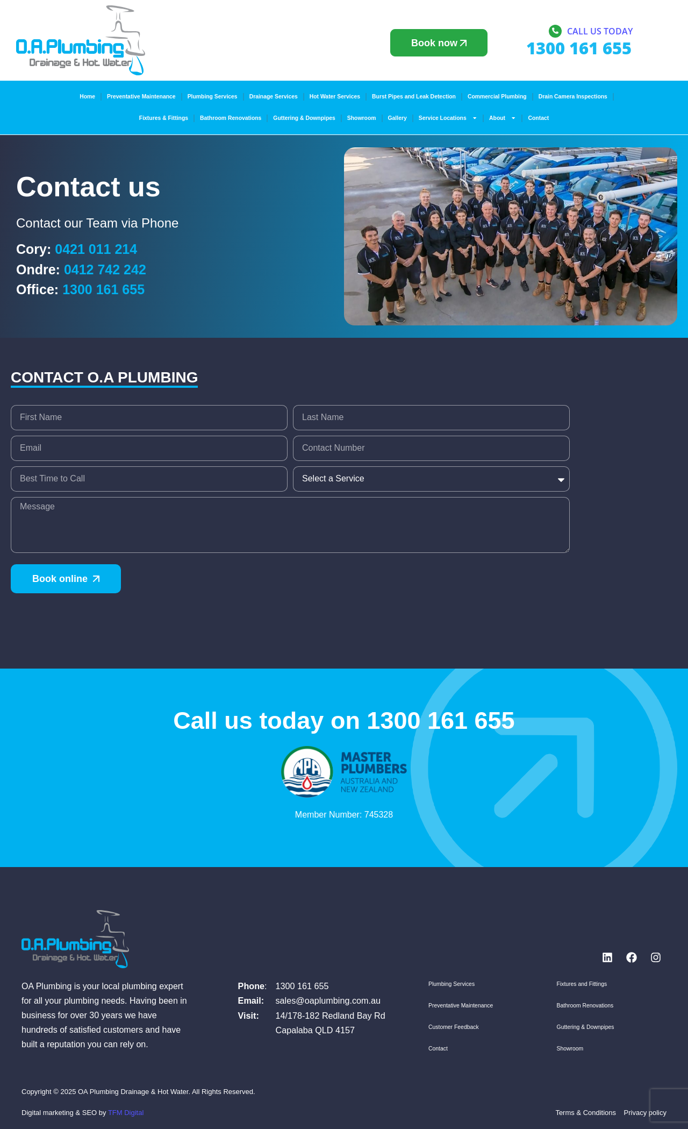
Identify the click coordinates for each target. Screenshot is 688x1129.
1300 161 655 (103, 289)
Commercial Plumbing (497, 97)
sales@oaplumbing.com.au (328, 1000)
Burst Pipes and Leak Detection (414, 97)
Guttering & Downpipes (304, 118)
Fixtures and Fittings (582, 984)
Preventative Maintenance (141, 97)
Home (87, 97)
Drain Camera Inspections (573, 97)
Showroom (361, 118)
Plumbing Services (213, 97)
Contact (538, 118)
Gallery (397, 118)
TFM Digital (126, 1113)
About (502, 118)
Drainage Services (273, 97)
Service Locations (448, 118)
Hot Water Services (335, 97)
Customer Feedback (453, 1027)
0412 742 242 (105, 269)
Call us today (600, 32)
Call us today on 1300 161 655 (343, 720)
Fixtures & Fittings (163, 118)
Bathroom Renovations (230, 118)
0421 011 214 (96, 249)
